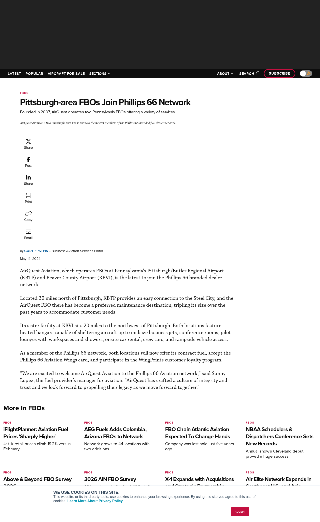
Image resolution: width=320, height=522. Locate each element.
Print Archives (205, 451)
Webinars (201, 475)
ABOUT (225, 73)
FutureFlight (71, 475)
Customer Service (141, 457)
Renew (133, 463)
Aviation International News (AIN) (89, 457)
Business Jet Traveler (80, 469)
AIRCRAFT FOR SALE (66, 73)
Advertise (270, 475)
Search (248, 73)
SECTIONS (100, 73)
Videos (200, 469)
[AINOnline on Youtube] (13, 444)
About (265, 451)
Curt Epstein (63, 140)
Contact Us (269, 469)
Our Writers (269, 457)
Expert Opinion (205, 457)
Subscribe (279, 73)
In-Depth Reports (207, 463)
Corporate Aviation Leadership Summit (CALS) (90, 483)
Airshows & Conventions (212, 481)
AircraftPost (73, 463)
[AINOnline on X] (22, 444)
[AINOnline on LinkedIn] (31, 444)
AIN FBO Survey (76, 451)
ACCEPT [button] (240, 511)
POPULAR (34, 73)
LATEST (14, 73)
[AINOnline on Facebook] (4, 444)
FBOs (24, 93)
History (266, 463)
